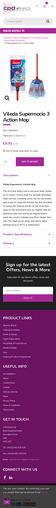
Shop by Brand (9, 325)
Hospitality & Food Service (14, 343)
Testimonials (8, 409)
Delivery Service (10, 392)
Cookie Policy (9, 383)
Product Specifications (26, 234)
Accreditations (9, 374)
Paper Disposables (11, 339)
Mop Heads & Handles (15, 40)
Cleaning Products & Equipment (17, 37)
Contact (6, 387)
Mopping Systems (41, 37)
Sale (5, 352)
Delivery (26, 243)
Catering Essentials (11, 330)
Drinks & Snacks (10, 334)
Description (26, 175)
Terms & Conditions (11, 405)
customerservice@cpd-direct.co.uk (24, 459)
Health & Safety (10, 348)
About (5, 378)
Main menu (13, 31)
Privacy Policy (9, 400)
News (5, 396)
